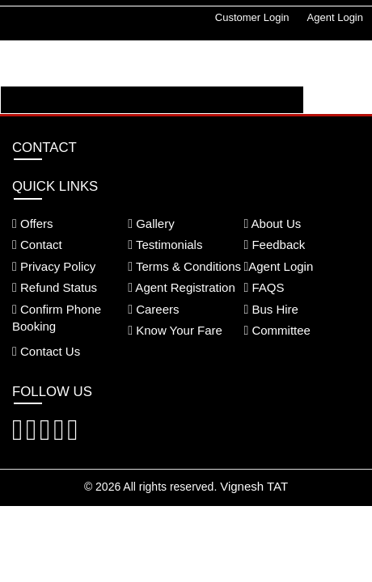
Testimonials (165, 244)
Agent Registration (181, 287)
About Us (272, 223)
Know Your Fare (175, 330)
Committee (277, 330)
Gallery (151, 223)
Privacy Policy (53, 266)
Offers (32, 223)
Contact (37, 244)
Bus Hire (270, 309)
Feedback (274, 244)
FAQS (263, 287)
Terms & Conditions (184, 266)
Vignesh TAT (254, 486)
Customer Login (252, 17)
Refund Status (54, 287)
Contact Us (46, 351)
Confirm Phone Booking (56, 317)
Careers (153, 309)
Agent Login (335, 17)
